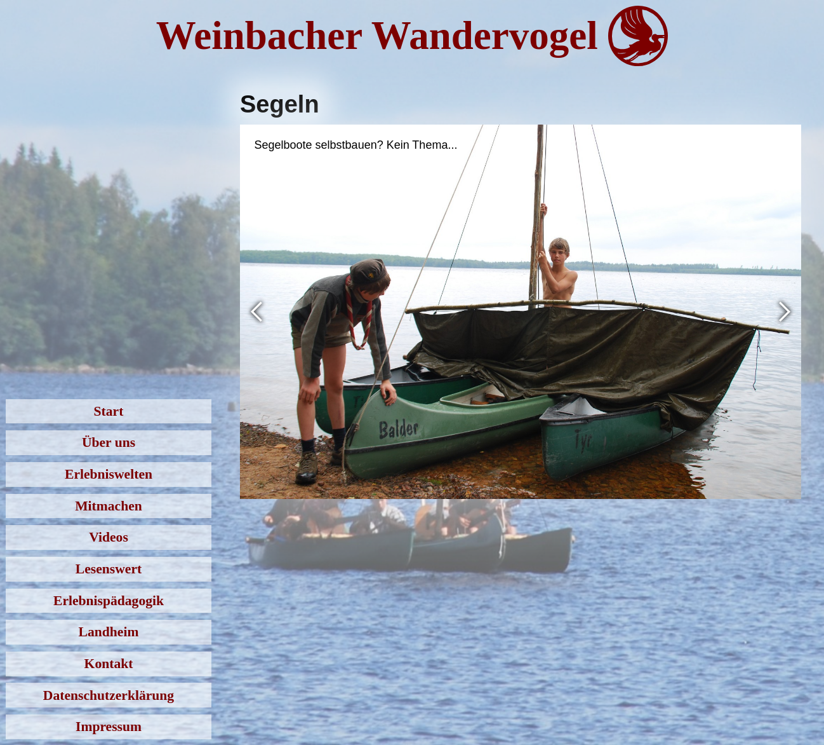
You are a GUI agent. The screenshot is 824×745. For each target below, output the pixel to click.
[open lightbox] (520, 312)
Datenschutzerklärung (108, 695)
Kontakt (108, 663)
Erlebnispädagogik (108, 600)
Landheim (109, 631)
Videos (108, 537)
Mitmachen (108, 506)
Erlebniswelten (108, 474)
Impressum (109, 726)
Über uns (108, 442)
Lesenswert (109, 569)
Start (109, 411)
